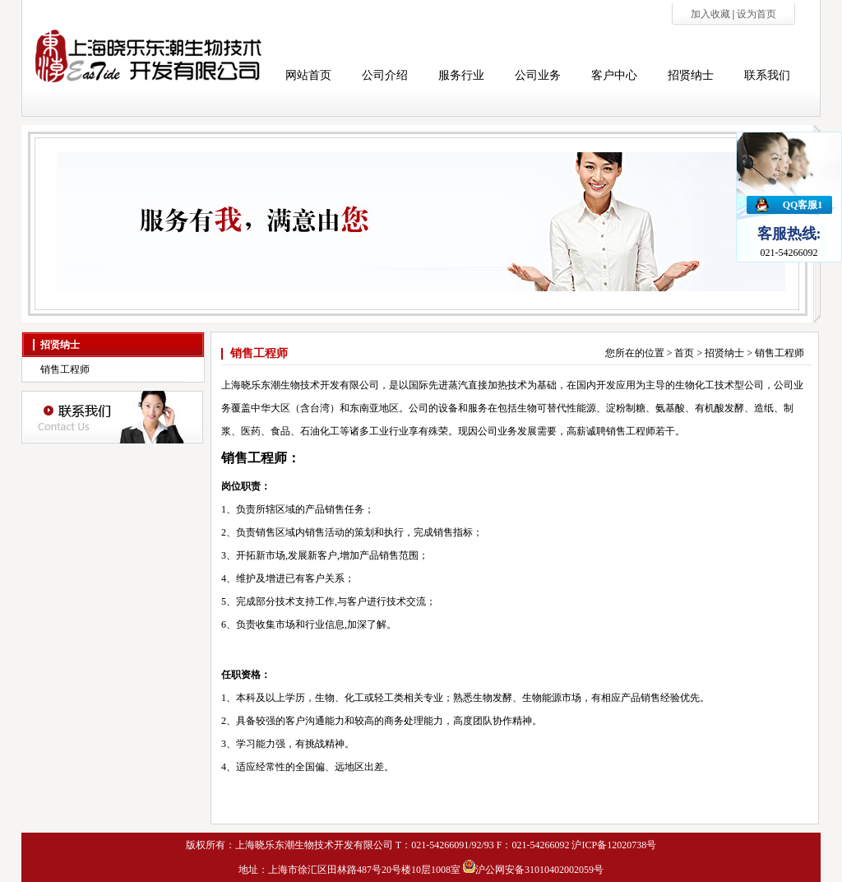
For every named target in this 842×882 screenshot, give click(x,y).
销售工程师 (65, 369)
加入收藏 (712, 14)
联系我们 (767, 75)
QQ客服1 (803, 205)
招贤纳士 (691, 75)
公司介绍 (385, 75)
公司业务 (538, 75)
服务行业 (461, 75)
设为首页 (756, 14)
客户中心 (614, 75)
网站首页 (308, 75)
